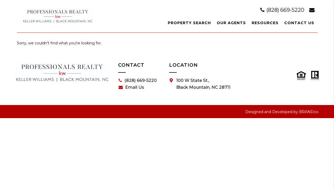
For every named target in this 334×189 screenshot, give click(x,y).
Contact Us (299, 22)
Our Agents (231, 22)
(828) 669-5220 (283, 10)
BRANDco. (309, 111)
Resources (265, 22)
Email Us (131, 87)
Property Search (189, 22)
